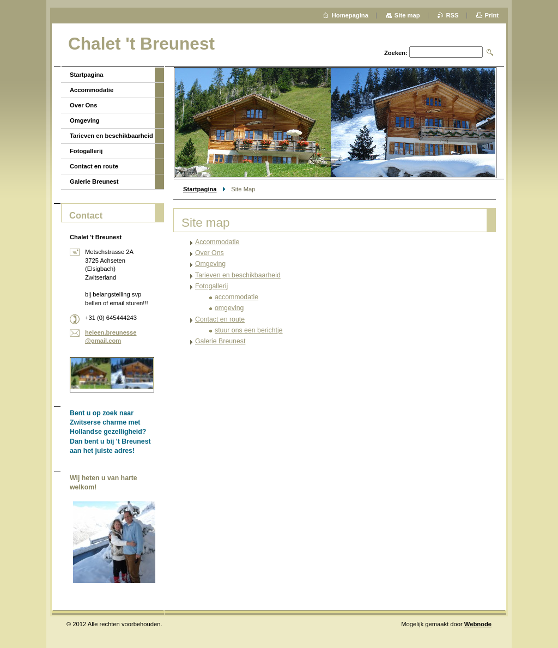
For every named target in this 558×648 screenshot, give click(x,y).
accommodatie (236, 297)
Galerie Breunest (220, 341)
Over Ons (209, 253)
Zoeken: (396, 53)
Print (492, 15)
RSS (452, 15)
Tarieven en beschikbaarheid (238, 275)
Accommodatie (217, 242)
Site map (407, 15)
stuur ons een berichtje (249, 330)
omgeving (229, 308)
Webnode (478, 624)
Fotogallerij (211, 286)
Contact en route (220, 319)
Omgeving (210, 264)
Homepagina (350, 15)
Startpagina (200, 189)
